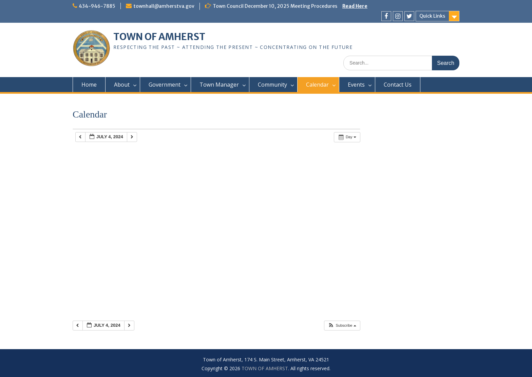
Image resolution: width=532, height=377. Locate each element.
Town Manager (219, 84)
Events (356, 84)
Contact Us (398, 84)
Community (272, 84)
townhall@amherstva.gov (163, 6)
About (122, 84)
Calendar (317, 84)
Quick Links (432, 16)
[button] (341, 325)
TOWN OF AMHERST (159, 37)
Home (89, 84)
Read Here (354, 6)
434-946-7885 (97, 6)
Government (164, 84)
